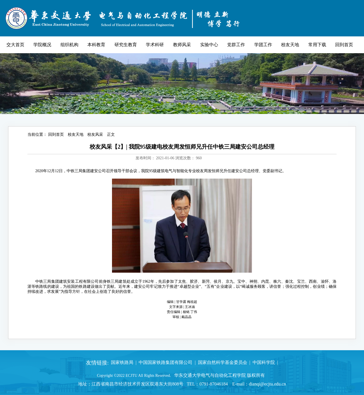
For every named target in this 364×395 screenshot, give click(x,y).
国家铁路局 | (122, 362)
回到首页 (56, 134)
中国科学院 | (264, 362)
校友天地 (75, 134)
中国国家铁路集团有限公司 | (165, 362)
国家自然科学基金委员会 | (223, 362)
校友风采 (95, 134)
